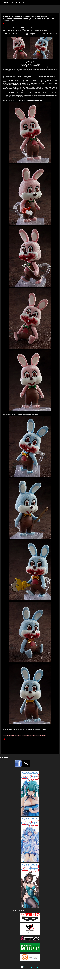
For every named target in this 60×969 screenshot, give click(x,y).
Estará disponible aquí (41, 67)
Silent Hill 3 (43, 735)
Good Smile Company (9, 735)
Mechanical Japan (14, 2)
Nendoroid (18, 735)
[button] (4, 24)
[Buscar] (58, 2)
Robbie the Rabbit (27, 735)
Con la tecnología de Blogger (30, 967)
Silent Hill (35, 735)
